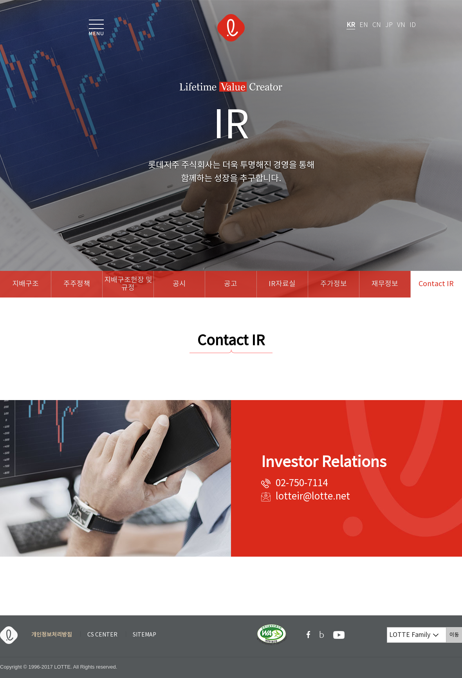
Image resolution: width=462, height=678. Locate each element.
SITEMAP (144, 635)
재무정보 (385, 284)
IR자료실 (282, 284)
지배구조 (25, 284)
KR (350, 25)
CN (376, 25)
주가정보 (333, 284)
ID (413, 25)
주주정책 (76, 284)
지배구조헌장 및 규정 (128, 284)
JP (389, 25)
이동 (455, 634)
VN (401, 25)
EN (363, 25)
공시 (179, 284)
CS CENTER (102, 635)
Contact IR (436, 284)
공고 (230, 284)
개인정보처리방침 (51, 635)
